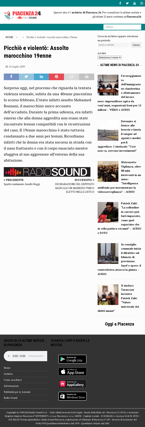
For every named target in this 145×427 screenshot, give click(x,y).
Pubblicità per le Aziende (17, 392)
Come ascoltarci (13, 380)
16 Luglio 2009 (17, 66)
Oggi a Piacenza (119, 324)
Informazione (11, 386)
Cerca (136, 45)
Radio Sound (10, 397)
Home (7, 367)
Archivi (102, 53)
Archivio (8, 374)
